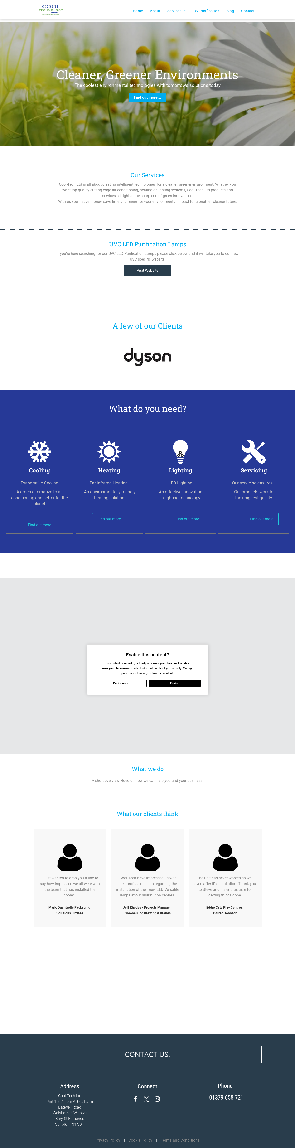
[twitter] (146, 1099)
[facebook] (135, 1099)
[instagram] (157, 1099)
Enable (174, 683)
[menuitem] (138, 11)
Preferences (120, 683)
